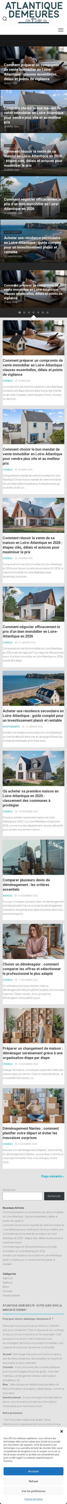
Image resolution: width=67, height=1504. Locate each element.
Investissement (13, 232)
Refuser (33, 1481)
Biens (6, 1286)
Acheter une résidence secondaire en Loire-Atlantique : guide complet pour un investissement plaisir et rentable (33, 716)
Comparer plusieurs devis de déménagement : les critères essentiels (26, 885)
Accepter (33, 1471)
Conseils (9, 59)
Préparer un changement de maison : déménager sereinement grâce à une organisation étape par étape (33, 1053)
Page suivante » (52, 1176)
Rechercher (9, 1189)
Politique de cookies (33, 1499)
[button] (61, 1431)
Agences (7, 895)
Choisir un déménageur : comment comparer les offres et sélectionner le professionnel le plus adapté (32, 969)
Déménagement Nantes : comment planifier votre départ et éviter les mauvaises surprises (31, 1133)
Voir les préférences (34, 1491)
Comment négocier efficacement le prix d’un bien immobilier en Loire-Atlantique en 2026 (31, 631)
